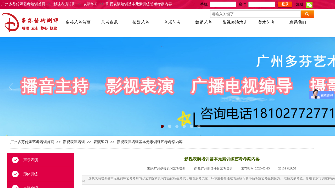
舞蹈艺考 (203, 22)
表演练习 (90, 4)
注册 (299, 4)
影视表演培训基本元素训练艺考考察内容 (139, 4)
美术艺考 (266, 22)
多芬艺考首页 (78, 22)
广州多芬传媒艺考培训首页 (23, 4)
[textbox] (255, 14)
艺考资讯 (109, 22)
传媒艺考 (140, 22)
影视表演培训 (64, 4)
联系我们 (297, 22)
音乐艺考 (172, 22)
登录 (285, 4)
